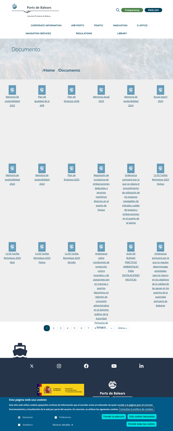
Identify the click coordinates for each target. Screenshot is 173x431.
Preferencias (65, 417)
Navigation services (38, 33)
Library (122, 33)
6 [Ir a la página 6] (81, 328)
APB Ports (77, 25)
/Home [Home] (49, 70)
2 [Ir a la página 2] (53, 328)
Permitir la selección (113, 416)
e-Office (142, 25)
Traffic (98, 25)
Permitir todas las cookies (141, 424)
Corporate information (46, 25)
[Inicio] (35, 10)
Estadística (27, 424)
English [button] (153, 10)
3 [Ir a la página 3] (60, 328)
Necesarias (28, 417)
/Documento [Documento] (69, 70)
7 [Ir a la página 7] (88, 328)
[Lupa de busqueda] (118, 10)
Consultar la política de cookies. (137, 409)
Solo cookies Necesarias (142, 416)
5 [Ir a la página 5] (74, 328)
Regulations (84, 33)
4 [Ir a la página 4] (67, 328)
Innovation (120, 25)
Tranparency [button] (132, 10)
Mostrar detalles (63, 424)
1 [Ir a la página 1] (46, 328)
